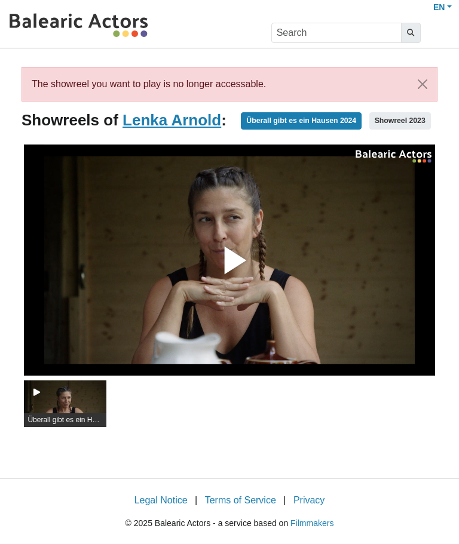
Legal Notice (161, 500)
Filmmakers (311, 523)
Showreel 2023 (400, 120)
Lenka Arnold (172, 120)
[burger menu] (438, 33)
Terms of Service (240, 500)
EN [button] (439, 7)
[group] (65, 403)
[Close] (422, 84)
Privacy (309, 500)
